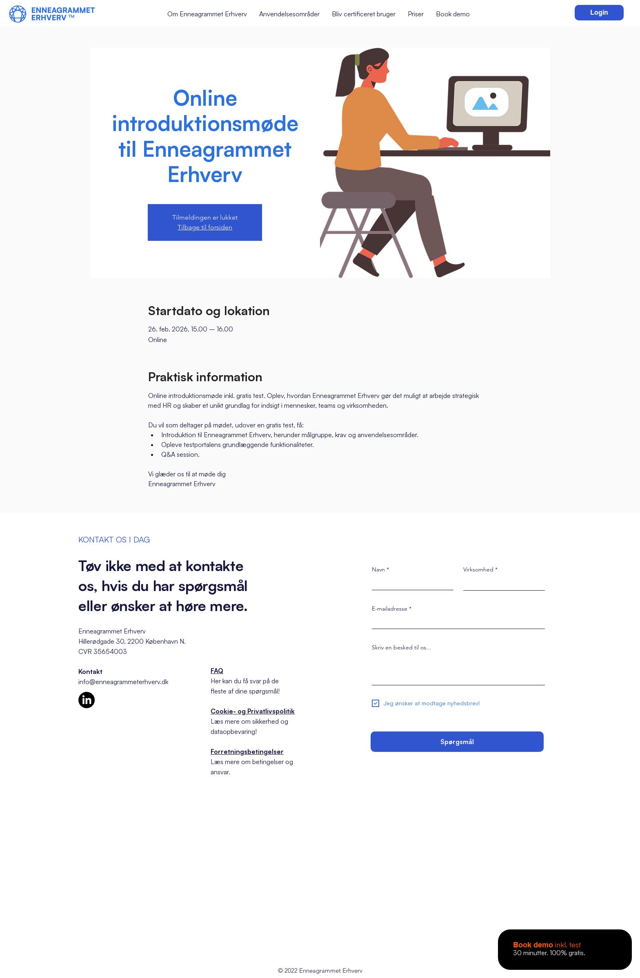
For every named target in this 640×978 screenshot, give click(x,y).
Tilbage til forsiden (205, 227)
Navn (378, 569)
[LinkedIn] (86, 700)
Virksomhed (478, 569)
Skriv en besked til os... (401, 647)
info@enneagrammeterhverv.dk (123, 682)
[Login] (599, 12)
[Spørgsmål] (457, 741)
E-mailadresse (389, 608)
